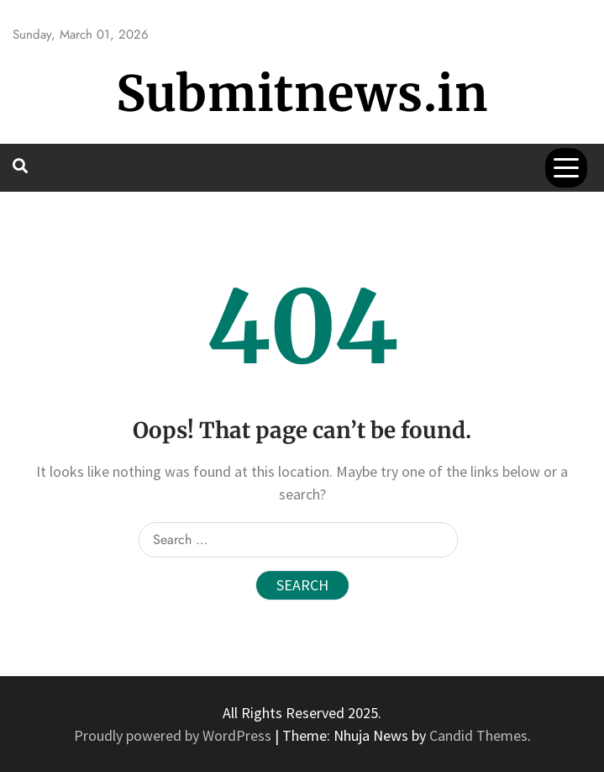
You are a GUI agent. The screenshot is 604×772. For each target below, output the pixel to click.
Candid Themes (478, 735)
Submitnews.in (302, 93)
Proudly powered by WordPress (174, 735)
